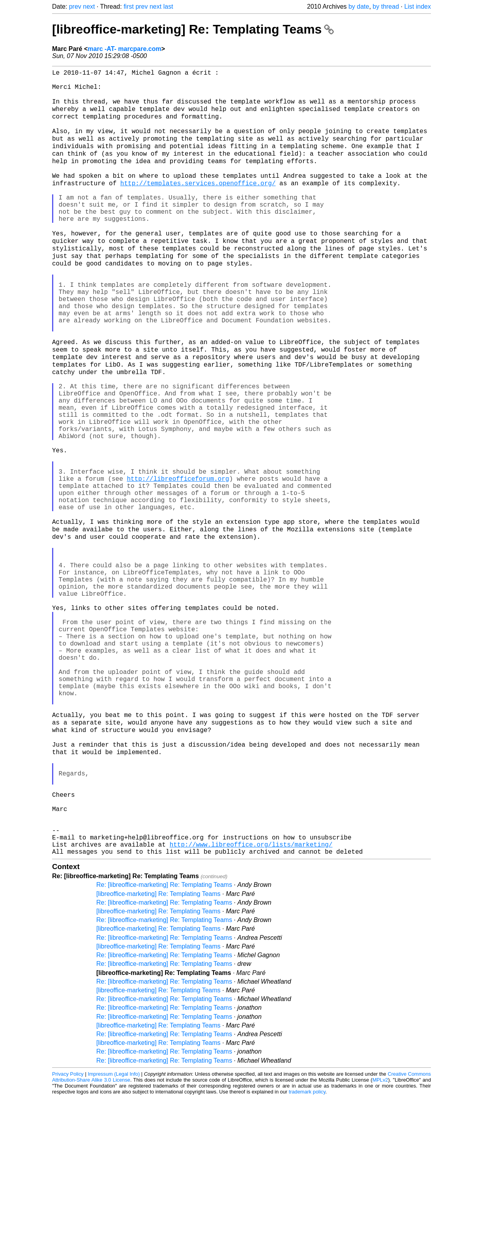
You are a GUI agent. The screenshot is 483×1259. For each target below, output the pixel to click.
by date (358, 6)
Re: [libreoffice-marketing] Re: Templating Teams (164, 1046)
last (168, 6)
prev (75, 6)
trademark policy (307, 1253)
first (129, 6)
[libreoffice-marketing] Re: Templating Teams (193, 29)
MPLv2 (380, 1241)
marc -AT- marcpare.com (124, 48)
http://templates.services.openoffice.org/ (198, 204)
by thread (386, 6)
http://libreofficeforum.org (178, 560)
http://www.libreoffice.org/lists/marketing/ (251, 1003)
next (89, 6)
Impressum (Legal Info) (114, 1235)
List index (417, 6)
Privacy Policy (68, 1235)
